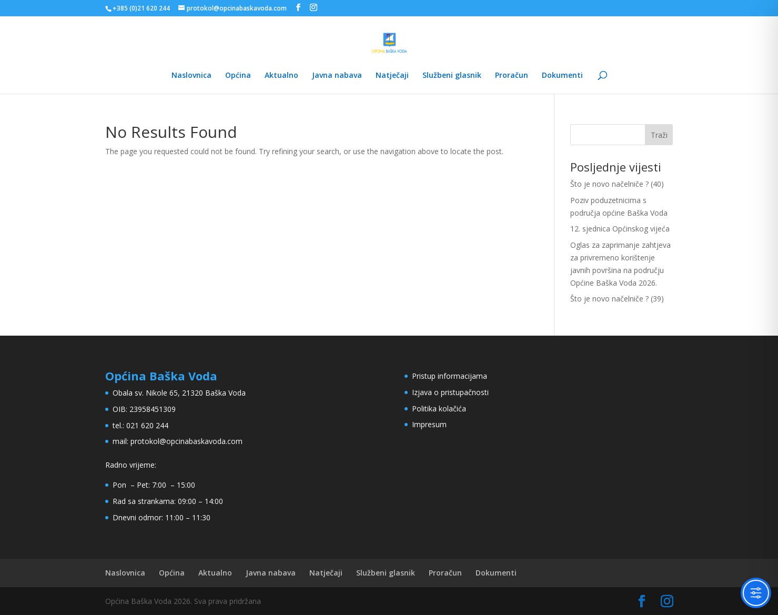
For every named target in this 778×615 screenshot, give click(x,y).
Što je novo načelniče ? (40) (617, 184)
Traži (659, 135)
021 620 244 (147, 425)
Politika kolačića (439, 409)
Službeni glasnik (451, 76)
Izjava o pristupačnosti (450, 392)
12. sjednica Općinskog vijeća (620, 229)
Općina (238, 76)
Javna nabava (337, 76)
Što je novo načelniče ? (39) (617, 299)
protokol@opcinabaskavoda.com (186, 441)
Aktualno (281, 76)
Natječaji (392, 76)
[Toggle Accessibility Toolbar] (756, 593)
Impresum (429, 424)
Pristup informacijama (449, 376)
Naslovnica (191, 76)
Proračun (511, 76)
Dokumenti (562, 76)
